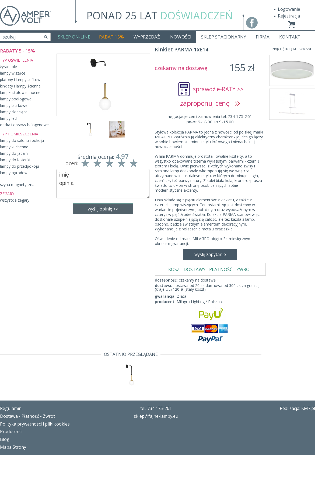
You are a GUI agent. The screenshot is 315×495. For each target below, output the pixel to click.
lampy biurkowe (13, 105)
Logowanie (289, 9)
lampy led (8, 118)
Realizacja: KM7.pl (297, 448)
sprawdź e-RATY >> (218, 89)
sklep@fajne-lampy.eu (156, 456)
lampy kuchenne (14, 146)
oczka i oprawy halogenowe (24, 124)
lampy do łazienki (15, 159)
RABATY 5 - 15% (17, 51)
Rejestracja (289, 16)
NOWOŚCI (180, 37)
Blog (4, 479)
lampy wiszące (12, 73)
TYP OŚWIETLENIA (16, 60)
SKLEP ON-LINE (74, 37)
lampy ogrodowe (15, 172)
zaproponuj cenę (210, 103)
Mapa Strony (13, 487)
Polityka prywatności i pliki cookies (35, 464)
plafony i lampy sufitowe (21, 79)
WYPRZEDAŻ (147, 37)
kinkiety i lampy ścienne (20, 86)
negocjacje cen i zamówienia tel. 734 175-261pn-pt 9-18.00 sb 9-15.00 (210, 119)
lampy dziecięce (13, 111)
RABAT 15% (111, 37)
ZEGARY (7, 193)
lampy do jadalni (14, 153)
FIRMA (263, 37)
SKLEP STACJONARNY (223, 37)
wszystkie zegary (14, 200)
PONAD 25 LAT (159, 15)
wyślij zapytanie (103, 290)
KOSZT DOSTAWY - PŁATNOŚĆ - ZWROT (210, 133)
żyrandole (8, 66)
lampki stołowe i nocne (20, 92)
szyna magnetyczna (17, 184)
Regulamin (11, 448)
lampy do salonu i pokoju (22, 140)
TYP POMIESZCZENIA (19, 133)
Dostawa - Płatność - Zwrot (27, 456)
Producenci (11, 471)
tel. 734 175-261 (156, 448)
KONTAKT (289, 37)
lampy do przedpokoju (19, 166)
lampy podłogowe (16, 98)
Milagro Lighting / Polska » (200, 165)
